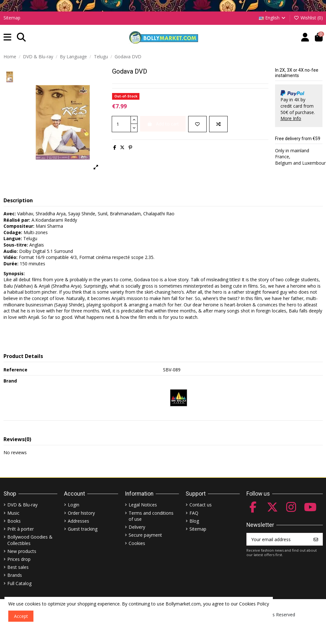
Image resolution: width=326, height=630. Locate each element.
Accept (21, 616)
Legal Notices (143, 505)
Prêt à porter (20, 529)
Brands (14, 575)
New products (21, 551)
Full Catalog (19, 583)
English (273, 18)
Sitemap (12, 18)
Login (73, 505)
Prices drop (19, 559)
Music (13, 513)
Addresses (78, 521)
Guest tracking (82, 529)
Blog (194, 521)
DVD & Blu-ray (22, 505)
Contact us (200, 505)
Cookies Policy (254, 604)
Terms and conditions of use (151, 516)
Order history (81, 513)
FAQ (193, 513)
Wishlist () (308, 18)
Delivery (137, 527)
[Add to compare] (218, 124)
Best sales (18, 567)
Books (14, 521)
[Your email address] (278, 539)
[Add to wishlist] (197, 124)
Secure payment (145, 535)
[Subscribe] (315, 539)
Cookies (137, 543)
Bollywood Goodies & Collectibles (30, 540)
